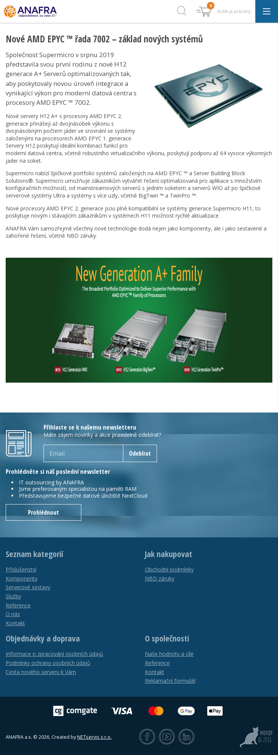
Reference (18, 605)
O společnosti (167, 638)
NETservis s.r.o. (94, 737)
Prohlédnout (43, 512)
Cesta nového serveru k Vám (41, 672)
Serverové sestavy (28, 587)
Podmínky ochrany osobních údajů (48, 662)
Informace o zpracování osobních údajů (54, 653)
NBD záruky (159, 578)
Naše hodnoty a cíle (169, 653)
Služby (13, 596)
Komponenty (21, 578)
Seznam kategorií (34, 554)
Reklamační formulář (170, 680)
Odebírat (140, 453)
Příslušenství (21, 569)
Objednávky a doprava (43, 638)
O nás (13, 614)
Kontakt (15, 623)
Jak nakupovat (168, 554)
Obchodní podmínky (169, 569)
